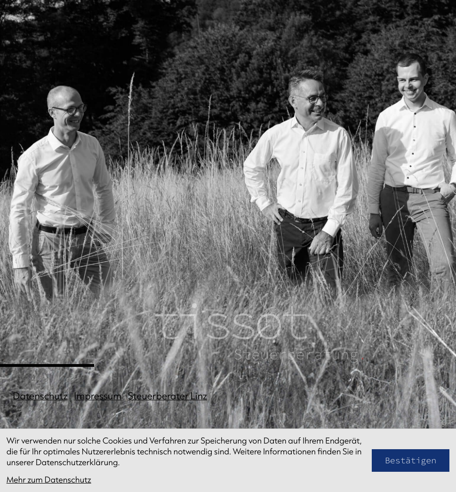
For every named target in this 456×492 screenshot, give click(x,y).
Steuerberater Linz (167, 396)
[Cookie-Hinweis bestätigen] (411, 460)
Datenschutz (40, 396)
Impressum (97, 396)
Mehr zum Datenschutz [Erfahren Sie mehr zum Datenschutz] (49, 480)
